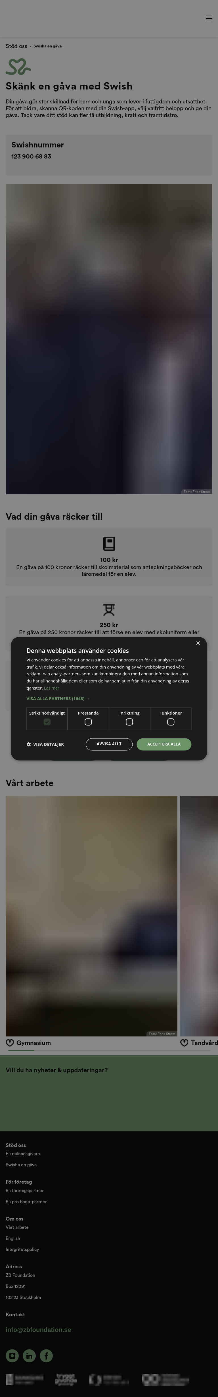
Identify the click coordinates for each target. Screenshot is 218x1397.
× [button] (198, 643)
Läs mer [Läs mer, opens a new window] (52, 687)
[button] (108, 698)
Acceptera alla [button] (163, 744)
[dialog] (109, 698)
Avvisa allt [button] (107, 744)
